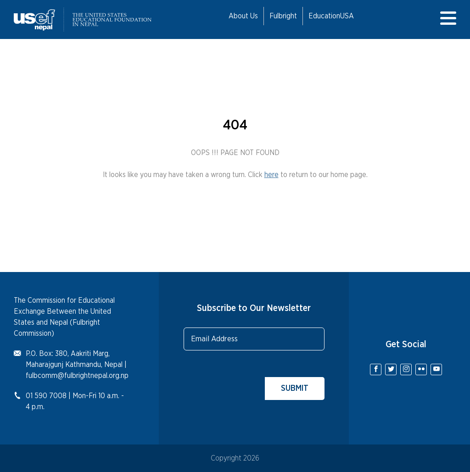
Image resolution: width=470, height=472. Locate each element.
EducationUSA (331, 16)
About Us (243, 16)
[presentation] (253, 382)
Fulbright (283, 16)
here (271, 174)
